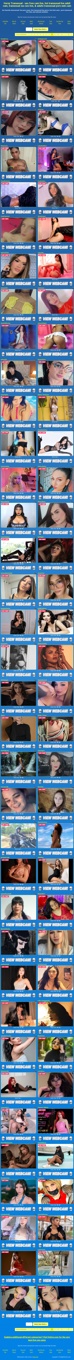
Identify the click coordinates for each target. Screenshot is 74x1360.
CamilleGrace (5, 1249)
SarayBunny (4, 39)
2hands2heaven (42, 822)
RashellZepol (42, 359)
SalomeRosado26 (6, 894)
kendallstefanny (42, 430)
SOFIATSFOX (5, 252)
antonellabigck (42, 323)
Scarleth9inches (5, 323)
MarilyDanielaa (5, 1178)
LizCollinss (41, 1071)
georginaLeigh (5, 857)
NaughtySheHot (5, 608)
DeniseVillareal (42, 74)
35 (68, 34)
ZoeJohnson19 (42, 964)
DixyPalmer (41, 1036)
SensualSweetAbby (6, 573)
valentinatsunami (6, 1036)
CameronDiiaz (5, 466)
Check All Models (21, 34)
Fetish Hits (35, 1357)
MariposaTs (4, 146)
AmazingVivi (4, 394)
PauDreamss (41, 181)
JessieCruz (41, 573)
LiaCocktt (41, 252)
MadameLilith (5, 1071)
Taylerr (3, 715)
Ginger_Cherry (42, 715)
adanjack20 (4, 288)
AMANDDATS (5, 1000)
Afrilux (3, 109)
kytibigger (41, 537)
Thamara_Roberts (43, 1107)
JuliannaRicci (5, 1107)
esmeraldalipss (5, 537)
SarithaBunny (5, 750)
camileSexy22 (5, 964)
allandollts (4, 359)
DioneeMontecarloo (6, 1142)
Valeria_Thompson (43, 394)
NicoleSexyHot (5, 430)
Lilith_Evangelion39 (44, 1000)
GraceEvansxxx (5, 181)
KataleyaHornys (5, 74)
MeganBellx (41, 894)
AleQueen (41, 109)
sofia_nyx (4, 1285)
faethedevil (4, 643)
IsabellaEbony (42, 1142)
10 (58, 34)
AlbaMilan (41, 857)
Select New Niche (40, 29)
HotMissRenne (42, 608)
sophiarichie (41, 1249)
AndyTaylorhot (5, 216)
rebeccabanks (42, 466)
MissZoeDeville (5, 929)
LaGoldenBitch (42, 146)
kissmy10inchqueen (44, 1285)
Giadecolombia (42, 643)
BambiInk (40, 787)
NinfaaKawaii (42, 216)
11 (61, 34)
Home (29, 29)
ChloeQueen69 (5, 1214)
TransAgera (41, 750)
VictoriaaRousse (43, 1214)
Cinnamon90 (4, 787)
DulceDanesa (5, 822)
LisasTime (41, 1178)
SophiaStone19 (42, 680)
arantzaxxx (41, 288)
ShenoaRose (41, 501)
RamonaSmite (5, 501)
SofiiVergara (4, 680)
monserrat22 (41, 929)
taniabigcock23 (42, 39)
